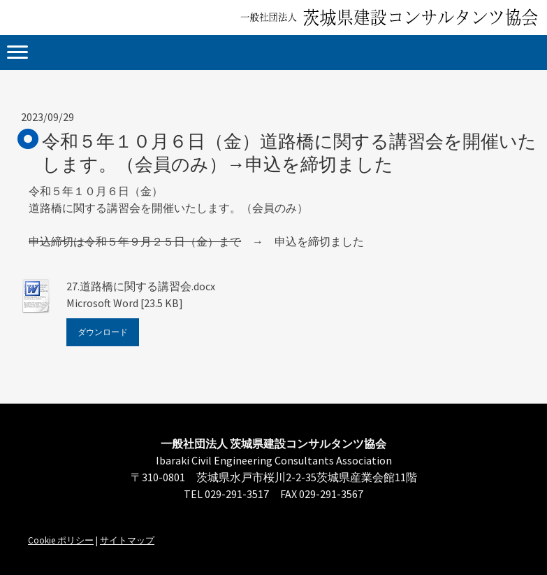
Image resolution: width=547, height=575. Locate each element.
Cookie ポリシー (61, 540)
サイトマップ (127, 540)
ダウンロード (103, 332)
